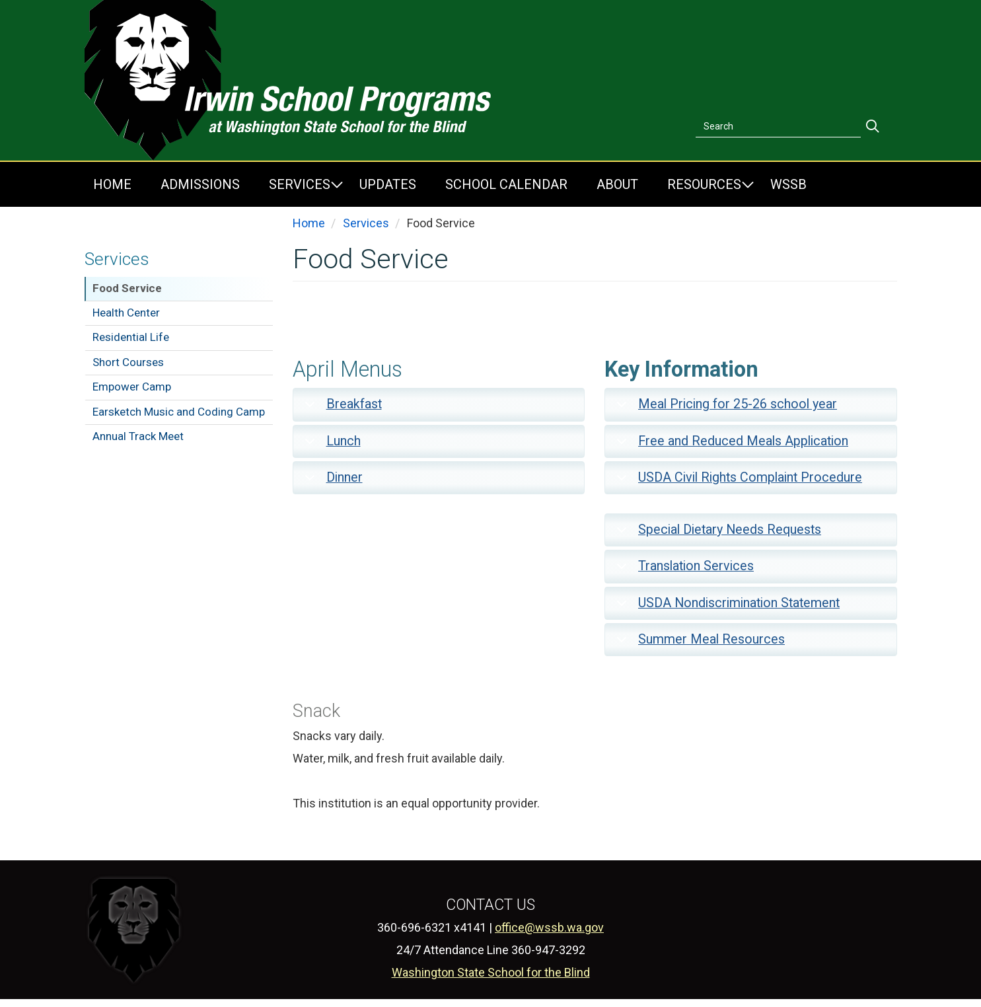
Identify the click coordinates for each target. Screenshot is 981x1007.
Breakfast (341, 408)
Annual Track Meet (138, 436)
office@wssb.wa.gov (549, 927)
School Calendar (506, 184)
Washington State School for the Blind (491, 972)
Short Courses (128, 362)
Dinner (331, 482)
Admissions (200, 184)
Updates (387, 184)
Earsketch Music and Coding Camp (178, 411)
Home (112, 184)
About (617, 184)
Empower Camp (131, 386)
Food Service (127, 288)
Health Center (126, 312)
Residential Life (130, 337)
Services (299, 184)
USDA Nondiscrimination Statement (726, 607)
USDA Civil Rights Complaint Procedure (737, 482)
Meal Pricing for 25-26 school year (724, 408)
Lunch (330, 445)
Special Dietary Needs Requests (716, 534)
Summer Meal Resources (698, 644)
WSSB (788, 184)
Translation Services (683, 570)
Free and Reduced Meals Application (730, 445)
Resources (704, 184)
